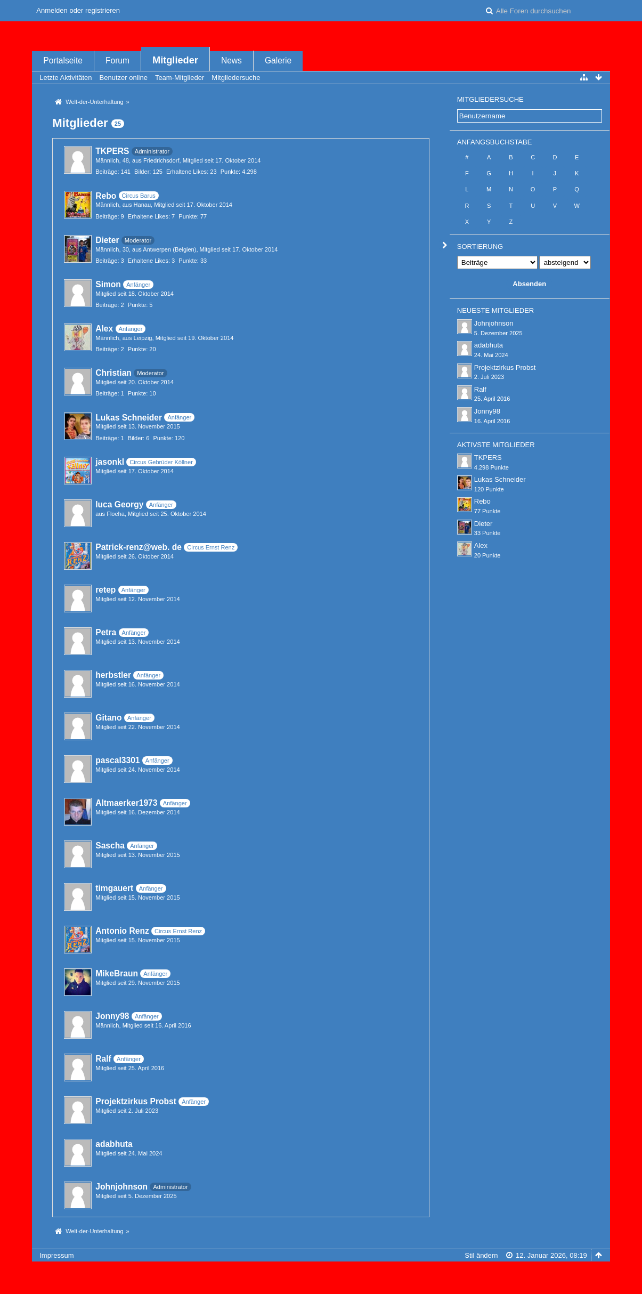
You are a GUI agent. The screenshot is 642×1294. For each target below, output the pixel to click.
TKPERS (112, 151)
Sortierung (480, 246)
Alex (104, 328)
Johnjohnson (121, 1186)
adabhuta (113, 1144)
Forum (117, 60)
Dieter (107, 240)
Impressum (56, 1255)
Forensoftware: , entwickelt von (320, 1273)
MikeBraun (116, 973)
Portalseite (63, 60)
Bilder (141, 171)
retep (105, 589)
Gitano (108, 717)
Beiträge (106, 171)
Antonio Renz (122, 930)
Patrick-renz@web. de (138, 547)
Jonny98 (112, 1016)
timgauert (114, 888)
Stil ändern (481, 1255)
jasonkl (109, 461)
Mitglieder (175, 60)
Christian (113, 372)
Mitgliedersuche (490, 99)
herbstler (113, 675)
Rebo (105, 195)
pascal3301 (117, 760)
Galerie (278, 60)
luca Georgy (119, 504)
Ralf (103, 1058)
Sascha (110, 845)
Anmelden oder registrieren (78, 10)
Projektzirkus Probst (135, 1101)
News (231, 60)
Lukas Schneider (128, 417)
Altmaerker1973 (126, 802)
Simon (108, 284)
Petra (105, 632)
